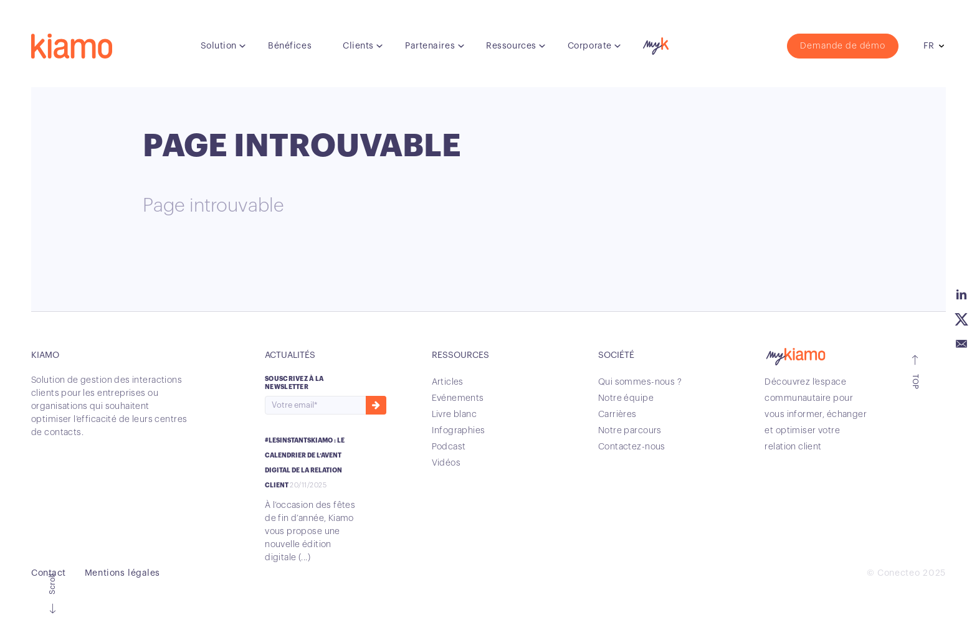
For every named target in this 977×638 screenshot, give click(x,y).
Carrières (617, 414)
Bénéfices (290, 46)
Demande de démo (842, 46)
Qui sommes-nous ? (640, 382)
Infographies (458, 430)
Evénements (458, 398)
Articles (448, 382)
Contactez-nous (631, 447)
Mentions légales (122, 573)
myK (654, 43)
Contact (48, 573)
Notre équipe (626, 398)
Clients (358, 46)
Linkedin (961, 294)
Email (961, 344)
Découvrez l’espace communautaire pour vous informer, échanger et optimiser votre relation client (816, 414)
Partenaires (430, 46)
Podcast (449, 447)
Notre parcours (630, 430)
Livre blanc (454, 414)
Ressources (511, 46)
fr (928, 46)
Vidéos (446, 463)
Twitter (961, 319)
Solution (219, 46)
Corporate (590, 46)
